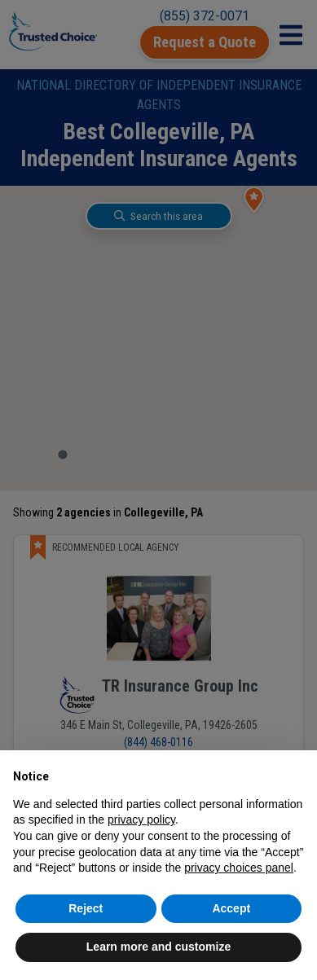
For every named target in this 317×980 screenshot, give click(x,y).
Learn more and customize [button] (158, 946)
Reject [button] (85, 908)
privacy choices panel (238, 867)
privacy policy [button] (141, 819)
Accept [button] (231, 908)
